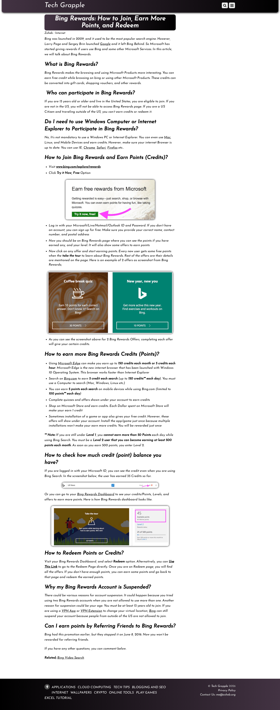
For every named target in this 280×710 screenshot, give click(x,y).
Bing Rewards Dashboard (95, 494)
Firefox (112, 148)
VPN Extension (91, 611)
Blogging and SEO (149, 687)
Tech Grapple (219, 686)
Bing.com (70, 378)
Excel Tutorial (58, 698)
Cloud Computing (94, 687)
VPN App (69, 611)
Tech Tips (121, 687)
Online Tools (121, 692)
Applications (63, 687)
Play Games (146, 692)
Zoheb (48, 33)
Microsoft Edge (69, 363)
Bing (152, 611)
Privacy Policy (227, 690)
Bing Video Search (70, 658)
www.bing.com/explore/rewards (78, 167)
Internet (60, 33)
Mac (167, 137)
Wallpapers (81, 692)
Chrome (89, 148)
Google (105, 44)
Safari (101, 148)
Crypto (100, 692)
